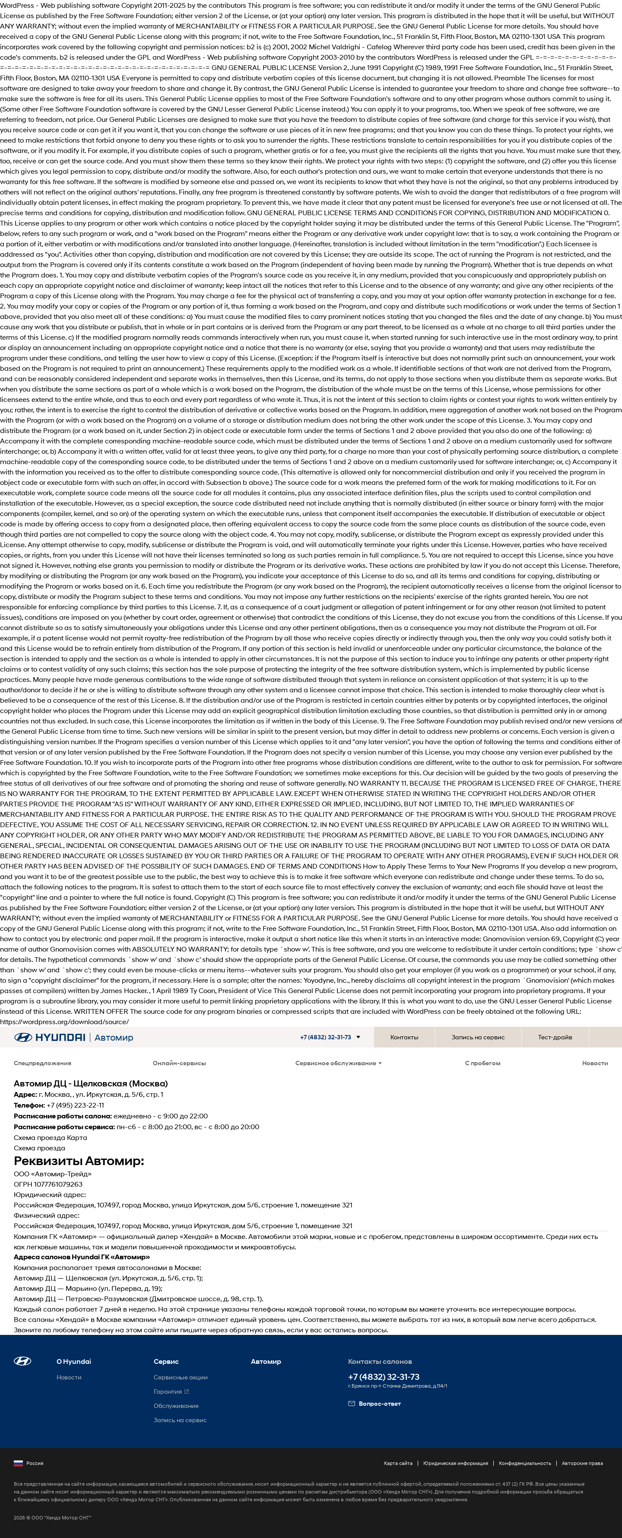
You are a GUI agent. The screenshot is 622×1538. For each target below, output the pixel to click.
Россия (28, 1463)
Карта (77, 1137)
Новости (595, 1063)
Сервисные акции (181, 1377)
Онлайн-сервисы (179, 1063)
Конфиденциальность (525, 1463)
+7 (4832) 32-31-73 (383, 1377)
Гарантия (168, 1391)
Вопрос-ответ (374, 1403)
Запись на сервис (478, 1037)
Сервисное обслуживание (338, 1063)
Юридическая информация (455, 1463)
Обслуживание (176, 1405)
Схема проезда (39, 1137)
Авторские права (582, 1463)
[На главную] (50, 1037)
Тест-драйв (555, 1037)
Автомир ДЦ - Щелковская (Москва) (91, 1084)
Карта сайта (398, 1463)
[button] (337, 1037)
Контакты (404, 1037)
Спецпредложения (42, 1063)
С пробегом (483, 1063)
